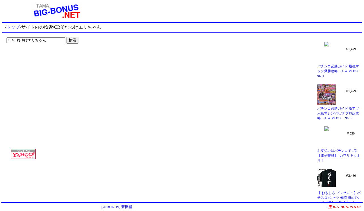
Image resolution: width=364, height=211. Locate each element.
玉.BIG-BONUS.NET (344, 207)
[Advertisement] (40, 57)
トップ (13, 27)
